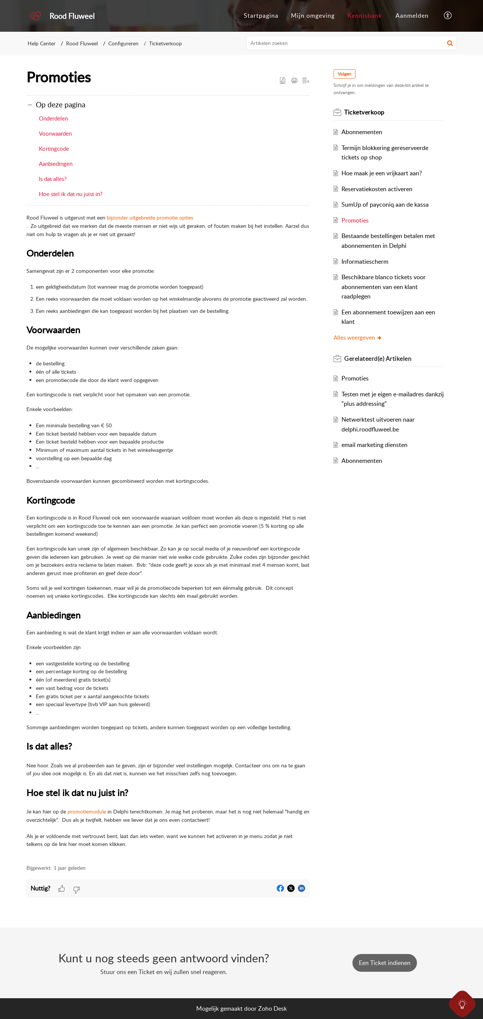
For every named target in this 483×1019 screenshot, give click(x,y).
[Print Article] (294, 81)
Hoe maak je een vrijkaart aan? (381, 173)
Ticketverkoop (165, 43)
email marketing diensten (374, 445)
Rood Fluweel (82, 43)
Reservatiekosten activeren (376, 189)
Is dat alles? (53, 178)
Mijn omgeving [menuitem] (313, 15)
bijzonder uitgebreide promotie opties (150, 217)
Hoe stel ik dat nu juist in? (71, 194)
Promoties (355, 220)
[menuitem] (261, 16)
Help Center (41, 43)
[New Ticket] (384, 963)
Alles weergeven (358, 337)
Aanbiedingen (55, 163)
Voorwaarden (55, 133)
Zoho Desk (272, 1008)
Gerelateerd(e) (377, 358)
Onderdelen (53, 118)
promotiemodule (87, 811)
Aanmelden (412, 15)
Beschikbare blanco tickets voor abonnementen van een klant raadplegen (383, 286)
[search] (351, 43)
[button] (450, 43)
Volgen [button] (344, 74)
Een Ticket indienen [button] (385, 963)
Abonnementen (361, 132)
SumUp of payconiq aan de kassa (385, 204)
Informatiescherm (364, 261)
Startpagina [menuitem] (261, 15)
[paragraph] (167, 530)
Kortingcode (54, 148)
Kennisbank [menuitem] (365, 15)
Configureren (123, 43)
